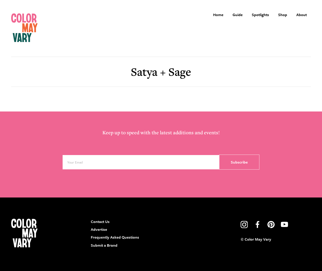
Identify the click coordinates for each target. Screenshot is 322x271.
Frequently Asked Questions (115, 237)
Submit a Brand (104, 245)
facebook (257, 224)
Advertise (99, 229)
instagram (244, 224)
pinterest (271, 224)
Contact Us (100, 221)
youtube (284, 224)
